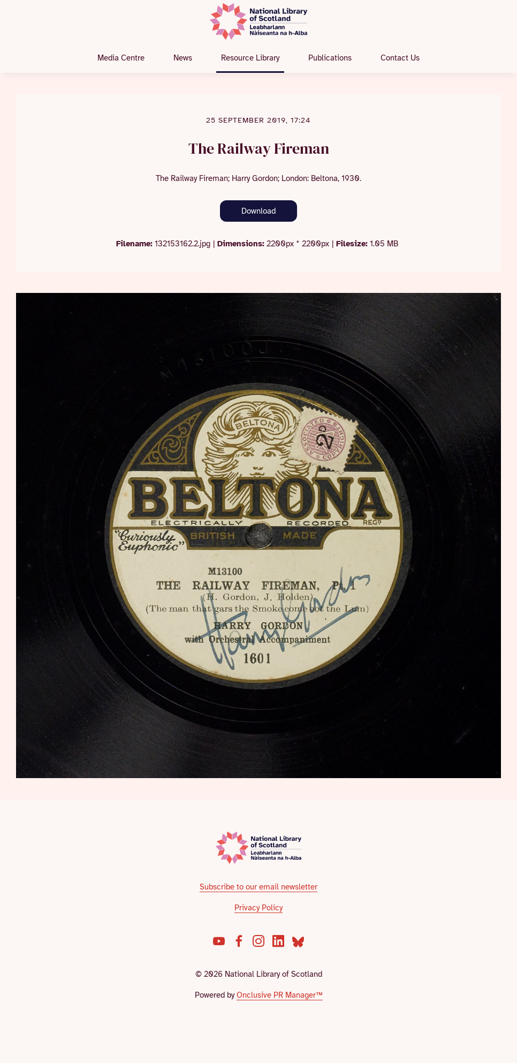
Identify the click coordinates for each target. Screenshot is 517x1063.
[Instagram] (258, 941)
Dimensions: (240, 243)
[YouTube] (219, 941)
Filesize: (352, 243)
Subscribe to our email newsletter (258, 887)
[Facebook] (239, 941)
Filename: (134, 243)
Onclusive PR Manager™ (280, 995)
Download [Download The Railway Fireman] (258, 211)
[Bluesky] (298, 941)
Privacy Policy (258, 908)
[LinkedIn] (278, 941)
